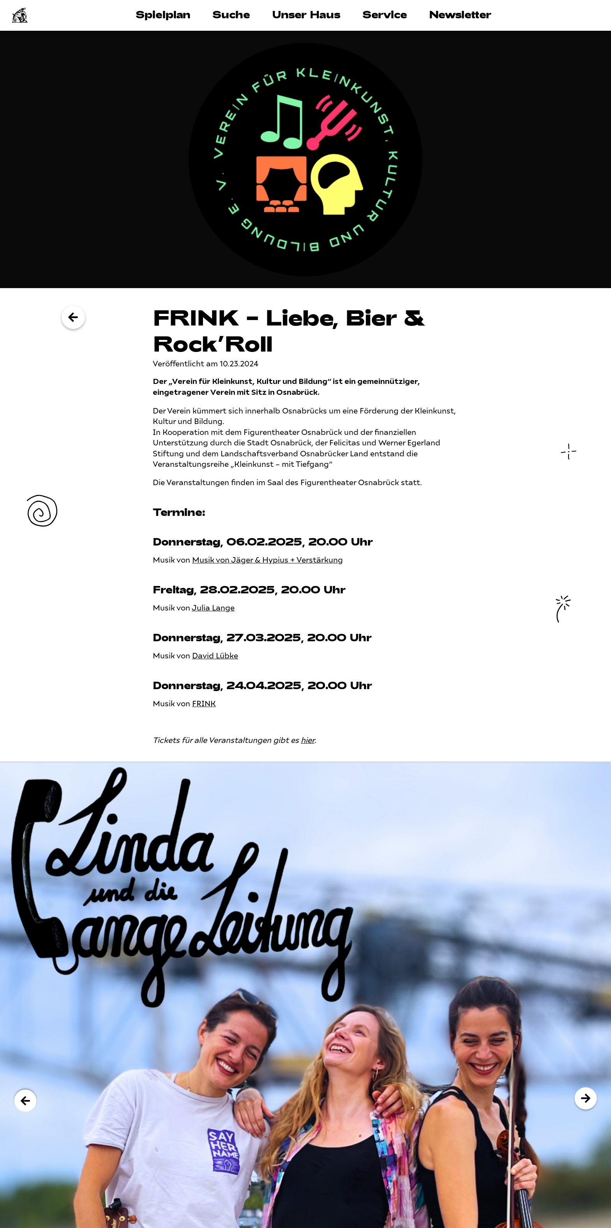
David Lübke (215, 656)
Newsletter (460, 14)
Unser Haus (306, 14)
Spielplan (163, 14)
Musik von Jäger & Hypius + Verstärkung (267, 560)
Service (384, 14)
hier (307, 740)
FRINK (204, 704)
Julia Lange (213, 608)
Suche (231, 14)
